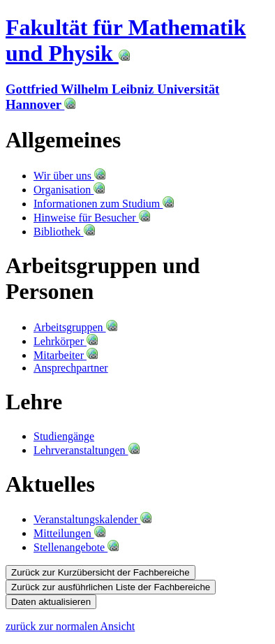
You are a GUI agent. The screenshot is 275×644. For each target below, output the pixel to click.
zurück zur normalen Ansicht (70, 626)
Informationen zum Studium (104, 204)
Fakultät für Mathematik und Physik (126, 40)
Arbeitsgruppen (75, 327)
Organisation (69, 190)
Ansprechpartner (71, 368)
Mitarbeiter (66, 355)
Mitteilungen (69, 533)
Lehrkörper (66, 341)
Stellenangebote (76, 547)
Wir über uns (69, 176)
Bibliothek (64, 231)
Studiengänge (64, 436)
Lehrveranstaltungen (87, 450)
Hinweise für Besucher (92, 218)
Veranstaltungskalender (92, 519)
